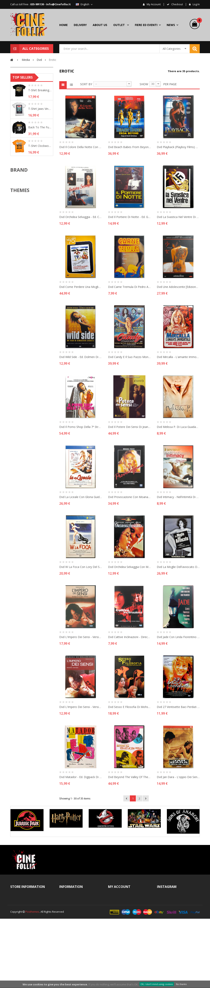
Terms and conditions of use (78, 930)
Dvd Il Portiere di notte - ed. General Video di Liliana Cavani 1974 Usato (129, 217)
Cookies (68, 954)
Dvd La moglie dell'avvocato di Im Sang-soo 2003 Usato (178, 567)
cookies (38, 984)
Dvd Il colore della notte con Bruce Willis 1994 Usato (80, 147)
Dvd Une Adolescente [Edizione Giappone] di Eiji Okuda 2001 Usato (178, 287)
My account (153, 4)
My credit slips (121, 913)
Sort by (86, 84)
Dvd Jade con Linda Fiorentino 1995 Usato (178, 637)
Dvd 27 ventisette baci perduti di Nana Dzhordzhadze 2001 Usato (178, 707)
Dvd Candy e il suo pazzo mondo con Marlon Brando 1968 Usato (129, 357)
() (198, 21)
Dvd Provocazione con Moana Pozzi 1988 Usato (129, 497)
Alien (20, 315)
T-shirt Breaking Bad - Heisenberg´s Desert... (39, 154)
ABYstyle (22, 243)
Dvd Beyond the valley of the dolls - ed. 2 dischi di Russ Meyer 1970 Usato (129, 777)
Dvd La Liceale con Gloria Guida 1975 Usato (80, 497)
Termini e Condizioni (75, 906)
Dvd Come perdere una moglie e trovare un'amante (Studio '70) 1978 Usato (80, 287)
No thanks (181, 984)
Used (24, 96)
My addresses (121, 920)
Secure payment (73, 961)
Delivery (68, 940)
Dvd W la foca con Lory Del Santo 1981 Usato (80, 567)
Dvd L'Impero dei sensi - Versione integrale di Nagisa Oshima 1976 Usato (80, 637)
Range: (19, 117)
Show (144, 84)
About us (68, 920)
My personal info (122, 927)
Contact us (69, 899)
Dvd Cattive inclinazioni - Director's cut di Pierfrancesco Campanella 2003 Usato (129, 637)
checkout (177, 4)
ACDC (20, 303)
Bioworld (22, 268)
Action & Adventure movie (33, 309)
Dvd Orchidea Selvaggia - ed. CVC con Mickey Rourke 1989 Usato (80, 217)
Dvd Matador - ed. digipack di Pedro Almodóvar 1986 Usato (80, 777)
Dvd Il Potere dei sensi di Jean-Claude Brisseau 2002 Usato (129, 427)
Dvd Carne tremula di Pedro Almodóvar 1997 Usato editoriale (129, 287)
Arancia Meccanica (28, 321)
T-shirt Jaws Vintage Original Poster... (39, 172)
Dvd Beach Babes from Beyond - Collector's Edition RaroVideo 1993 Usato (129, 147)
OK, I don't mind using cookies (156, 984)
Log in (196, 4)
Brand (19, 233)
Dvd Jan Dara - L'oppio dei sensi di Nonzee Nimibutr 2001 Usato (178, 777)
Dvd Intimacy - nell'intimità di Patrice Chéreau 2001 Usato (178, 497)
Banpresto (23, 256)
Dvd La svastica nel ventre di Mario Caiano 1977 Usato (178, 217)
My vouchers (120, 934)
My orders (118, 899)
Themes (19, 292)
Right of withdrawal (75, 947)
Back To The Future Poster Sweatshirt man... (39, 191)
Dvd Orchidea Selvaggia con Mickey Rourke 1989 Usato (129, 567)
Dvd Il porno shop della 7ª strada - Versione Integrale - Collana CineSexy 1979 (80, 427)
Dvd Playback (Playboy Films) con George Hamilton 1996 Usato (178, 147)
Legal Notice (70, 913)
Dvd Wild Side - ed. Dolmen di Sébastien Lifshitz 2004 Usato (80, 357)
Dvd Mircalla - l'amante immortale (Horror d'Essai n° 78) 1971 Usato (178, 357)
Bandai (21, 250)
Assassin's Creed (28, 328)
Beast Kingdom (26, 262)
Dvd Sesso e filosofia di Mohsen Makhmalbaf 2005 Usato (129, 707)
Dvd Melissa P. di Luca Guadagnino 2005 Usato (178, 427)
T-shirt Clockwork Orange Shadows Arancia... (39, 209)
